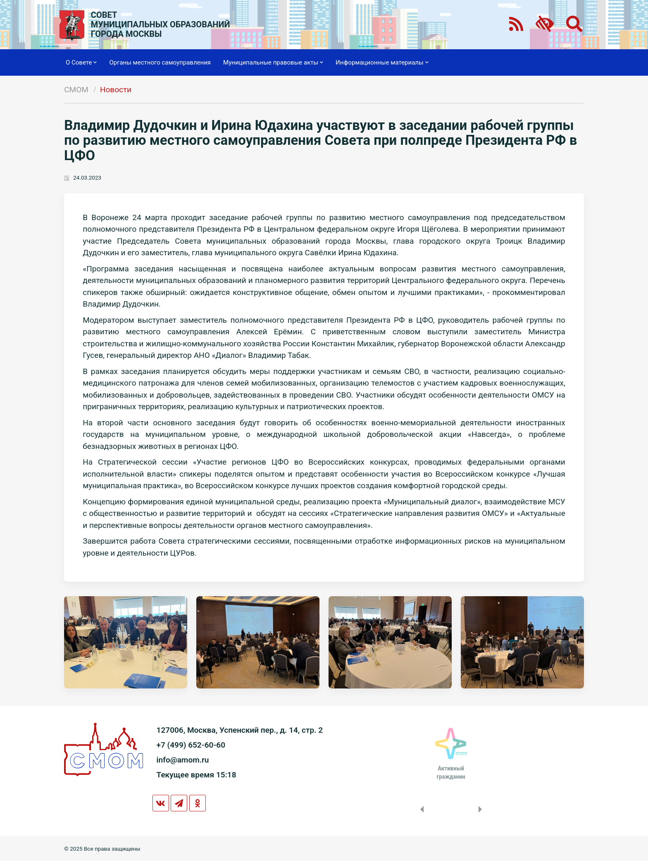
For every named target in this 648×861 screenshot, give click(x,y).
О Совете (81, 62)
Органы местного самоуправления (160, 62)
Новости (115, 89)
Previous (420, 809)
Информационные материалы (382, 62)
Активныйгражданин (450, 772)
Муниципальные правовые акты (273, 62)
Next (482, 809)
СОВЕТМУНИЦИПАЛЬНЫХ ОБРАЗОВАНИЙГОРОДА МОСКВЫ (160, 24)
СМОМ (76, 89)
